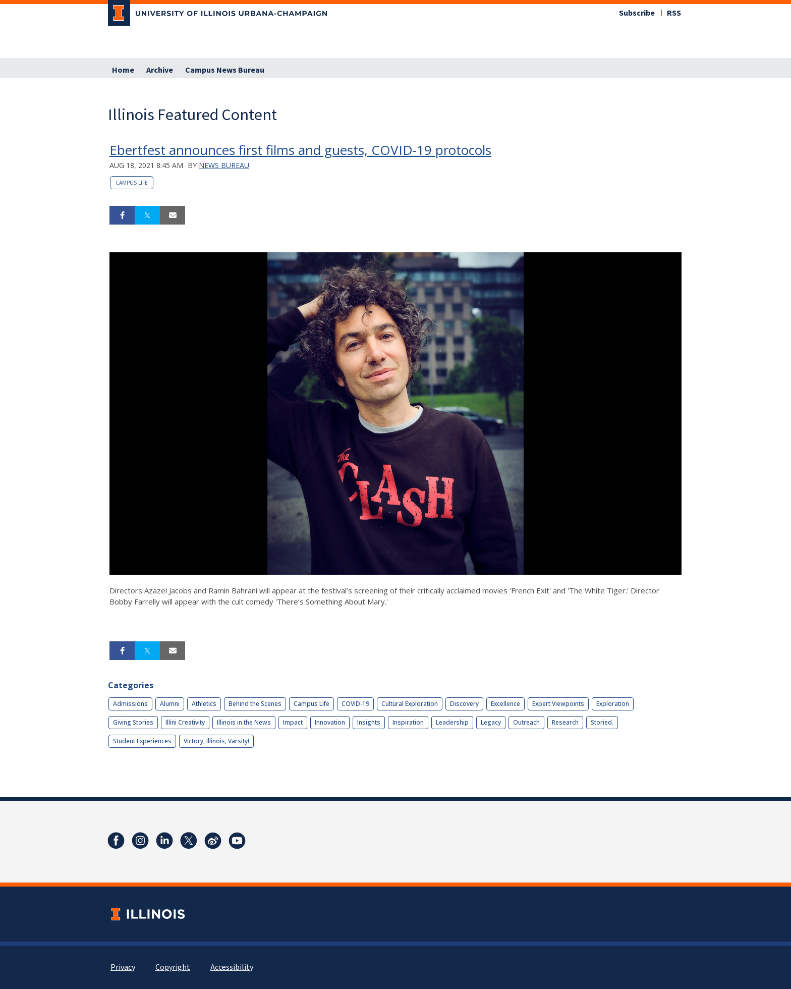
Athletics (204, 703)
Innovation (330, 722)
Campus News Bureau (224, 70)
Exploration (612, 703)
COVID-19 (355, 703)
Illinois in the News (244, 722)
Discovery (464, 703)
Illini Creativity (185, 722)
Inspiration (408, 722)
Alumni (170, 703)
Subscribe (637, 13)
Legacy (491, 722)
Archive (159, 70)
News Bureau (224, 165)
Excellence (505, 703)
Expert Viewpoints (558, 703)
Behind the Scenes (255, 703)
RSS (674, 13)
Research (565, 722)
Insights (368, 722)
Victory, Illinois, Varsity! (216, 741)
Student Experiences (142, 741)
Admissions (130, 703)
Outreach (526, 722)
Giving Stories (133, 722)
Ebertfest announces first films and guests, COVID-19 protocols (300, 150)
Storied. (602, 722)
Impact (293, 722)
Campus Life (132, 182)
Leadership (452, 722)
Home (123, 70)
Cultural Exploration (409, 703)
